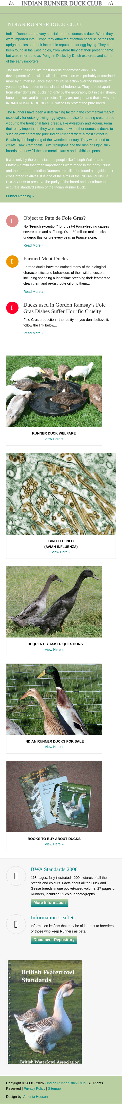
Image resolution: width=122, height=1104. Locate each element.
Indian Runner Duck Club (66, 1083)
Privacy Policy (34, 1088)
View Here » (53, 439)
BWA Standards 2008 (54, 869)
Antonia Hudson (35, 1097)
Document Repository (54, 940)
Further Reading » (20, 196)
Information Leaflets (53, 917)
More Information (50, 903)
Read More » (33, 245)
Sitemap (54, 1088)
